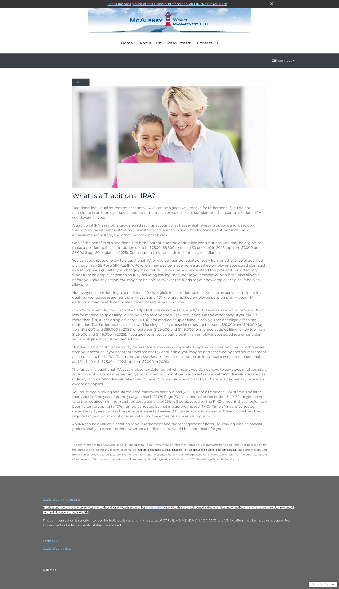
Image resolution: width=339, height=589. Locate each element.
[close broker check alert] (271, 4)
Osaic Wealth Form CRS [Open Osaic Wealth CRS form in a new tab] (61, 500)
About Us (148, 43)
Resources (177, 43)
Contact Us (207, 43)
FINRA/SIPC (154, 507)
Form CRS (50, 541)
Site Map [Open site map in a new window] (50, 570)
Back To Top (323, 584)
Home (127, 43)
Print (81, 82)
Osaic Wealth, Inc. (57, 548)
